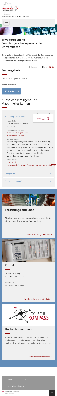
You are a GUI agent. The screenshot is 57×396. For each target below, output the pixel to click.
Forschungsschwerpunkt (15, 116)
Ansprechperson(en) (13, 181)
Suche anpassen (11, 91)
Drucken (33, 67)
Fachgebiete (10, 174)
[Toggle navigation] (6, 23)
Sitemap (11, 379)
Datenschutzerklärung (16, 386)
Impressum (24, 379)
